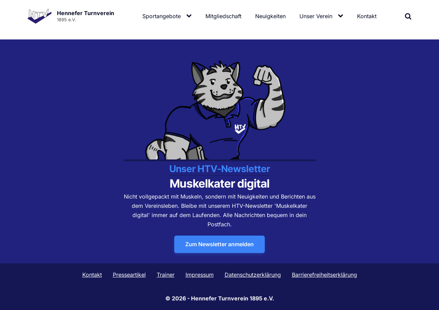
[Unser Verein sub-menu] (342, 16)
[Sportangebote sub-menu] (190, 16)
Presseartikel (129, 274)
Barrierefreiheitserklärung (324, 274)
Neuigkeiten (270, 16)
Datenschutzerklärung (253, 274)
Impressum (200, 274)
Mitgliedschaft (223, 16)
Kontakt (367, 16)
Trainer (166, 274)
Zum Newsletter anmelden (219, 244)
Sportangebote (161, 16)
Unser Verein (315, 16)
